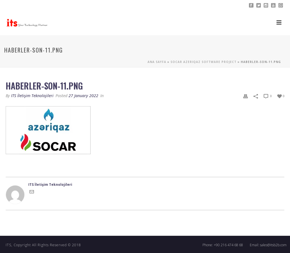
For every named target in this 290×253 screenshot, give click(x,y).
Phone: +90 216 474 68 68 (222, 245)
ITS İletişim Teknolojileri (32, 95)
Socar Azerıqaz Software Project (203, 62)
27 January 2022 (83, 95)
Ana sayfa (157, 62)
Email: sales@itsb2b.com (268, 245)
